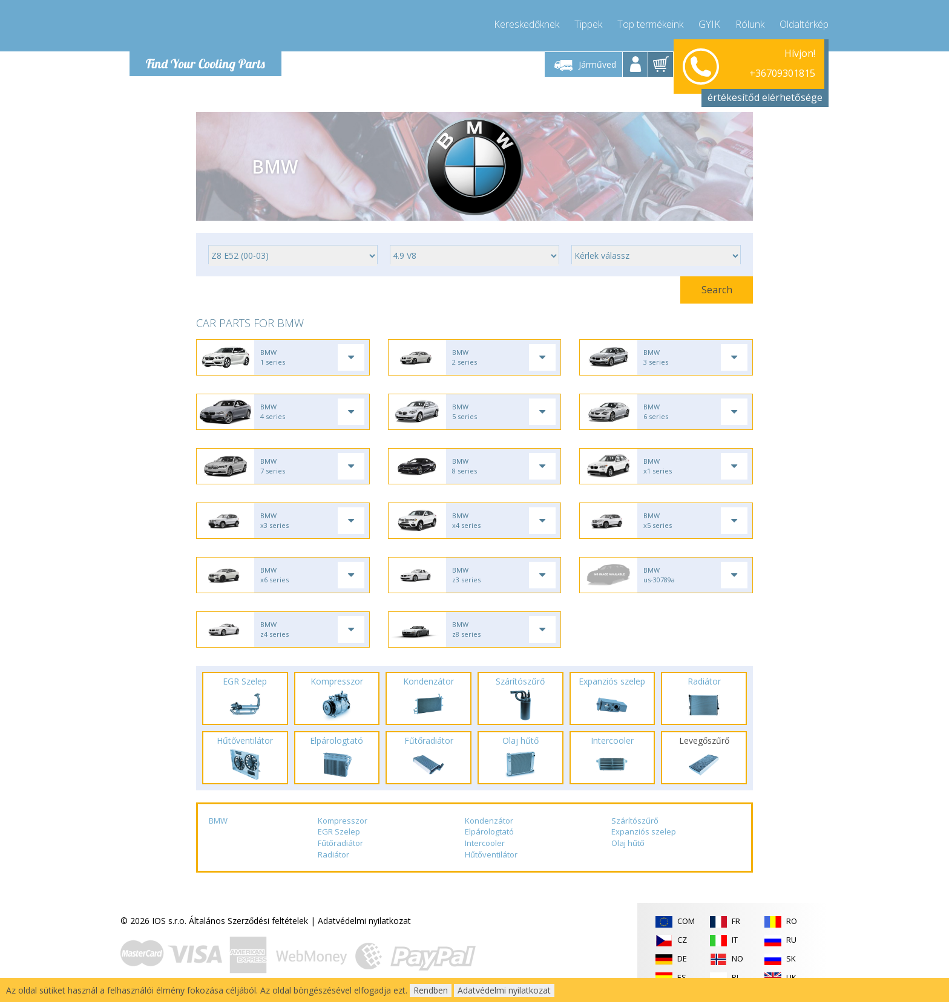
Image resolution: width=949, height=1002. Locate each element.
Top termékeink (650, 24)
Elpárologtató (489, 831)
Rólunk (749, 24)
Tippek (588, 24)
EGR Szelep (339, 831)
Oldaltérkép (804, 24)
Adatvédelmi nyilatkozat (364, 920)
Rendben (430, 990)
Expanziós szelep (643, 831)
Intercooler (485, 843)
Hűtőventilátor (491, 854)
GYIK (709, 24)
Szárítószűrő (634, 820)
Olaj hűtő (628, 843)
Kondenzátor (489, 820)
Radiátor (333, 854)
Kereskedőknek (526, 24)
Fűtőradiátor (340, 843)
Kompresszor (342, 820)
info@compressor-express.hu (757, 78)
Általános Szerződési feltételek (248, 920)
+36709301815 (782, 64)
